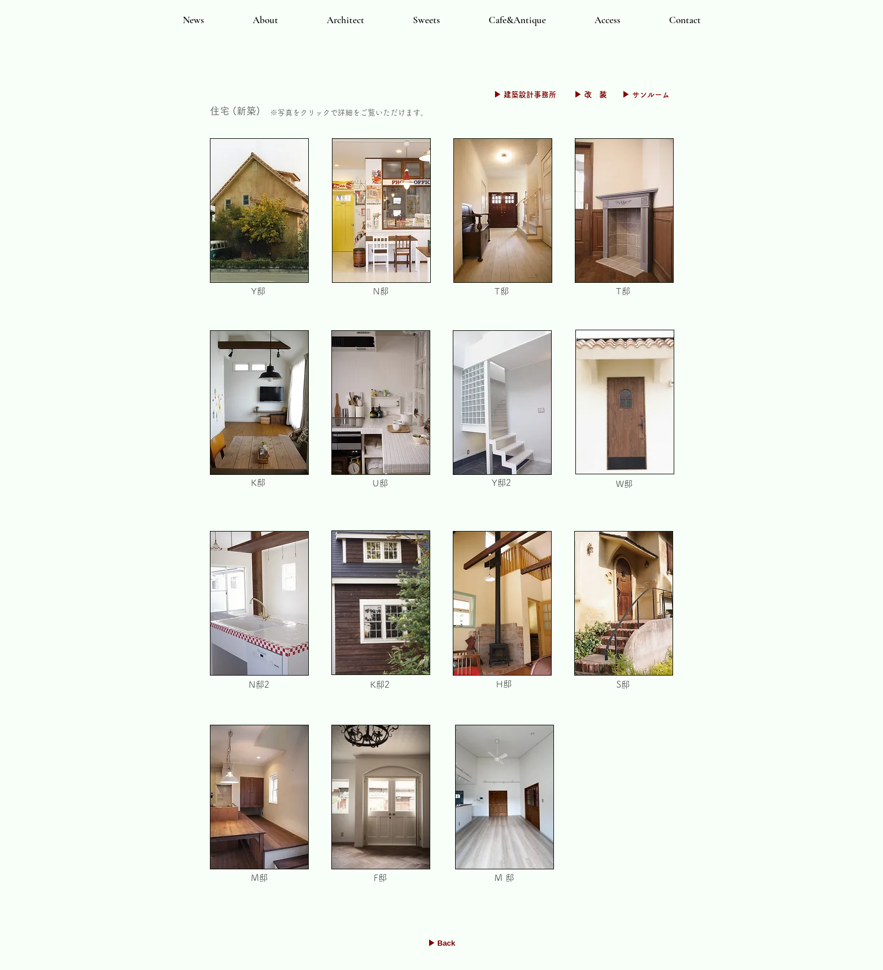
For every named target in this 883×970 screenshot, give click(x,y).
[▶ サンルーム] (646, 95)
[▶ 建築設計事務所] (525, 95)
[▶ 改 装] (590, 95)
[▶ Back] (442, 943)
